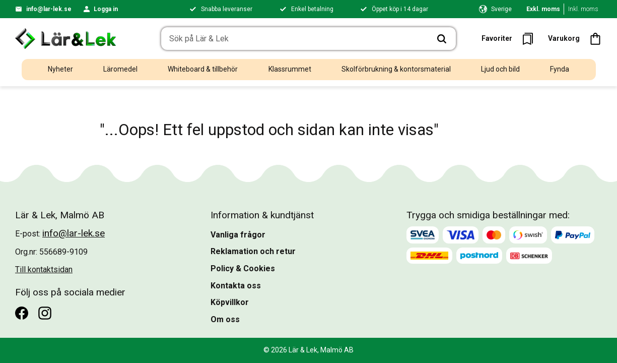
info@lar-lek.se (49, 9)
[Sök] (441, 38)
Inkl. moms (583, 9)
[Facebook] (21, 313)
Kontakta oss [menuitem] (236, 285)
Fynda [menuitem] (559, 69)
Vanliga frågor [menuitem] (238, 234)
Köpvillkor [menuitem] (230, 302)
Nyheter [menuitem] (60, 69)
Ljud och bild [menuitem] (500, 69)
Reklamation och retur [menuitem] (253, 251)
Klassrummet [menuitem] (289, 69)
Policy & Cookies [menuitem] (243, 268)
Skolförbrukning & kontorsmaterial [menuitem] (396, 69)
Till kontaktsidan (44, 269)
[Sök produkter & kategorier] (294, 38)
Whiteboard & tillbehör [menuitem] (203, 69)
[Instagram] (44, 313)
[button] (510, 38)
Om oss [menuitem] (225, 319)
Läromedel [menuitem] (120, 69)
